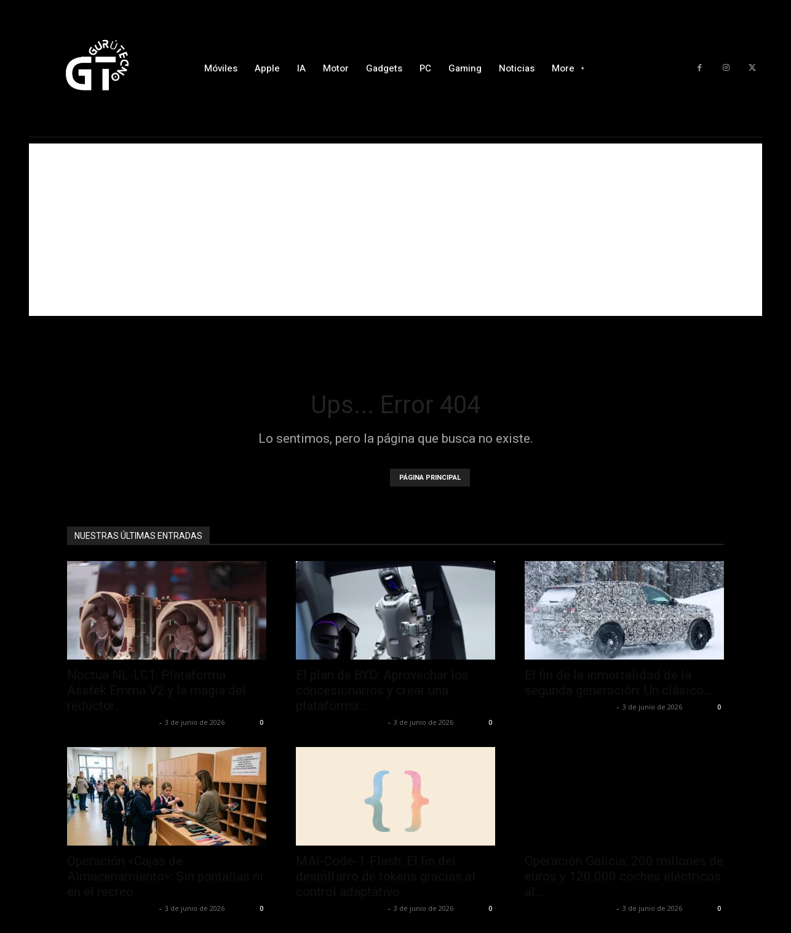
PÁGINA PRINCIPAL (430, 478)
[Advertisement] (395, 229)
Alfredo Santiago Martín (111, 722)
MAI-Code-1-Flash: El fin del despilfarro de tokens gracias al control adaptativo (385, 876)
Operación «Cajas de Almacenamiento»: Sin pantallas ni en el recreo (165, 876)
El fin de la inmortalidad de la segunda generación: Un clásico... (619, 683)
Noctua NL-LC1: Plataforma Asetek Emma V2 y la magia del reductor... (156, 690)
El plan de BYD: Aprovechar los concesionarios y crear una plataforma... (382, 690)
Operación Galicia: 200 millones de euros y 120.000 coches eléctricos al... (624, 876)
